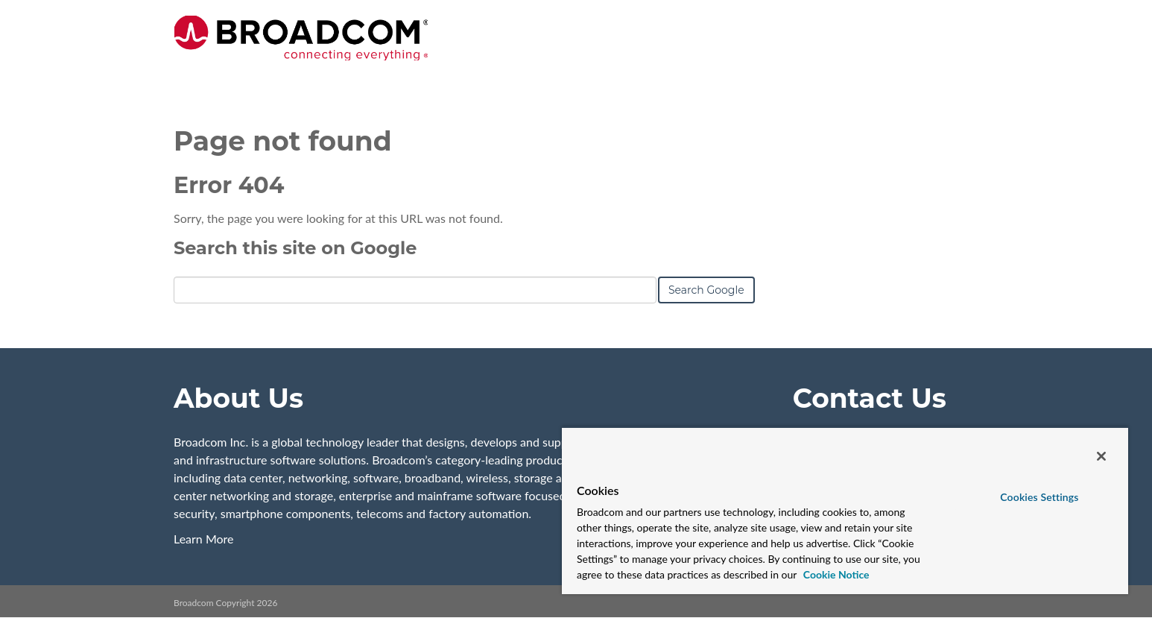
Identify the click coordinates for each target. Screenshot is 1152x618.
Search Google (706, 290)
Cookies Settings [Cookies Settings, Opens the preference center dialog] (1039, 497)
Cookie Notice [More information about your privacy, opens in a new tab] (834, 574)
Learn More (204, 539)
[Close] (1101, 456)
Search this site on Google (295, 248)
